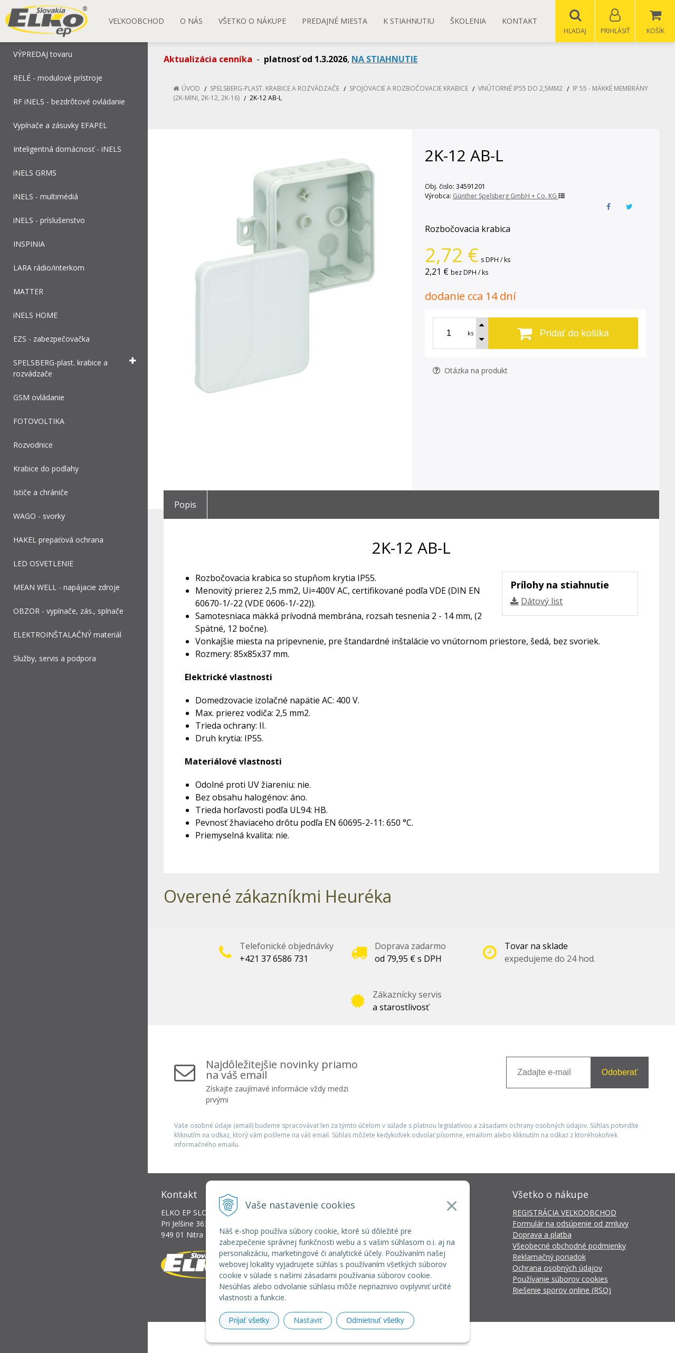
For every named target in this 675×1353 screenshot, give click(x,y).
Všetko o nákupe (252, 21)
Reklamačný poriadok (549, 1257)
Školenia (468, 21)
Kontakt (519, 21)
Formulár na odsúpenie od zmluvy (570, 1224)
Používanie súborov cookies (560, 1279)
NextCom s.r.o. (527, 1337)
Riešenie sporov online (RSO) (561, 1291)
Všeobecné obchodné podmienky (569, 1246)
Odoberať (620, 1072)
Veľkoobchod (136, 21)
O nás (191, 21)
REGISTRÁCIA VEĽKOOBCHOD (564, 1213)
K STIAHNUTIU (408, 21)
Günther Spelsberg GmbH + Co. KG (509, 196)
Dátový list (542, 601)
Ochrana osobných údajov (557, 1268)
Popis (185, 505)
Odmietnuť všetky (375, 1320)
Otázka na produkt (470, 371)
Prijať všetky (249, 1320)
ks (470, 333)
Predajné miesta (334, 21)
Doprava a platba (542, 1235)
